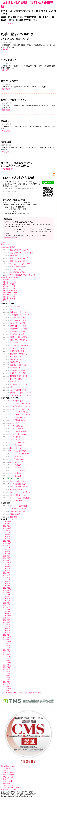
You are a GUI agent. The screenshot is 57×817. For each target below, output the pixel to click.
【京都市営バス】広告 (14, 323)
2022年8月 (7, 571)
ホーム (5, 770)
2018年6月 (7, 675)
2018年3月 (7, 682)
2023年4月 (7, 554)
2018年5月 (7, 678)
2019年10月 (7, 641)
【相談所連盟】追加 (13, 351)
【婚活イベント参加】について (17, 393)
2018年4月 (7, 680)
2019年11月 (7, 639)
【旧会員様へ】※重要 (14, 373)
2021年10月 (7, 592)
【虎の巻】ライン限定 (14, 326)
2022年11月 (7, 564)
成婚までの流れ (9, 775)
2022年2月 (7, 584)
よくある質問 (8, 781)
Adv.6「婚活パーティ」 (14, 462)
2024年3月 (7, 537)
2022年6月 (7, 575)
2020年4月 (7, 628)
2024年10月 (7, 528)
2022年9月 (7, 569)
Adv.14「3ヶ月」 (12, 440)
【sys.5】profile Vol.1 (13, 489)
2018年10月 (7, 667)
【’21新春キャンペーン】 (15, 317)
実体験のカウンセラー (16, 693)
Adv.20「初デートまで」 (15, 423)
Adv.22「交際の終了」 (14, 417)
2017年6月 (7, 684)
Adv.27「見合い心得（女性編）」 (18, 403)
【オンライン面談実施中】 (16, 506)
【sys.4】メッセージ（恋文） (17, 492)
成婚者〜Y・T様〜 (10, 288)
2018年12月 (7, 663)
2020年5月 (7, 626)
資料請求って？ (12, 255)
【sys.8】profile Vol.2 (13, 481)
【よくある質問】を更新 (15, 390)
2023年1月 (7, 560)
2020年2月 (7, 633)
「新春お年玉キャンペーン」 (17, 315)
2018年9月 (7, 669)
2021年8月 (7, 596)
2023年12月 (7, 541)
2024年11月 (7, 526)
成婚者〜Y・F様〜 (10, 297)
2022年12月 (7, 562)
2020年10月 (7, 616)
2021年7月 (7, 599)
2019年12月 (7, 637)
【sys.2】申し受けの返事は (16, 498)
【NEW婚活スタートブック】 (16, 384)
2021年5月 (7, 603)
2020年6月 (7, 624)
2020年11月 (7, 614)
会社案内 (6, 783)
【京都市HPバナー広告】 (15, 376)
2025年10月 (7, 522)
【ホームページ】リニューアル (17, 395)
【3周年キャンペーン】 (14, 511)
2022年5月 (7, 577)
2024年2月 (7, 539)
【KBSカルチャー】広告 (14, 320)
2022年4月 (7, 579)
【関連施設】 (10, 517)
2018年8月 (7, 671)
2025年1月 (7, 524)
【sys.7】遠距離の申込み (15, 484)
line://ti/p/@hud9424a (11, 238)
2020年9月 (7, 618)
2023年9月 (7, 545)
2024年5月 (7, 534)
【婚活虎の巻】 (12, 514)
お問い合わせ (8, 785)
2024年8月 (7, 532)
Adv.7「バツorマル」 (13, 459)
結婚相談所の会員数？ (14, 272)
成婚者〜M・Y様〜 (10, 280)
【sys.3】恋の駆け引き (14, 495)
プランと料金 (8, 777)
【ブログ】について (13, 356)
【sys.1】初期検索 (12, 500)
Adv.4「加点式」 (12, 467)
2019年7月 (7, 648)
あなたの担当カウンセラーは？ (18, 253)
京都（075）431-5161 (8, 790)
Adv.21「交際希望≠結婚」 (15, 420)
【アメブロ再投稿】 (13, 379)
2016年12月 (7, 688)
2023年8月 (7, 547)
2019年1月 (7, 661)
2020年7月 (7, 622)
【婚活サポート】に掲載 (15, 329)
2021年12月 (7, 588)
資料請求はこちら (7, 169)
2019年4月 (7, 654)
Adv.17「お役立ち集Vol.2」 (16, 431)
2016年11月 (7, 690)
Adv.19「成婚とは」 (13, 426)
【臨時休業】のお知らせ (15, 331)
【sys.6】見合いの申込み (15, 487)
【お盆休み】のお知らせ (15, 365)
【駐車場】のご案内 (13, 359)
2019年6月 (7, 650)
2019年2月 (7, 658)
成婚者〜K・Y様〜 (10, 295)
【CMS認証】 (11, 342)
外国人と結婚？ (12, 306)
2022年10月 (7, 566)
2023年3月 (7, 556)
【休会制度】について (14, 362)
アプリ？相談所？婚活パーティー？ (19, 275)
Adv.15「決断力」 (12, 437)
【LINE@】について (13, 348)
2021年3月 (7, 607)
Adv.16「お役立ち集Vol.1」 (16, 434)
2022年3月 (7, 581)
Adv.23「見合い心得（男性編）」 (18, 414)
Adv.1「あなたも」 (13, 476)
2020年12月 (7, 611)
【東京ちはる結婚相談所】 (16, 337)
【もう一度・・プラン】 (15, 508)
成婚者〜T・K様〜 (10, 290)
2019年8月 (7, 646)
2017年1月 (7, 686)
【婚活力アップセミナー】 (15, 387)
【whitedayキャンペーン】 (15, 312)
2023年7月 (7, 549)
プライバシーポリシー (11, 787)
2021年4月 (7, 605)
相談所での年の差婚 (14, 266)
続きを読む (6, 49)
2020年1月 (7, 635)
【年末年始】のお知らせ (15, 345)
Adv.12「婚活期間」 (13, 445)
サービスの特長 (9, 772)
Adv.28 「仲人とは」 (13, 401)
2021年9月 (7, 594)
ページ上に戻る (6, 768)
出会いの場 (37, 693)
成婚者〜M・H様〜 (10, 282)
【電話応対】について (14, 368)
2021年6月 (7, 601)
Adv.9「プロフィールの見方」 (17, 453)
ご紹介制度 (28, 693)
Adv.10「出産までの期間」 (15, 451)
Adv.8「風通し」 (12, 456)
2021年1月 (7, 609)
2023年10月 (7, 543)
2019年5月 (7, 652)
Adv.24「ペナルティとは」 (16, 412)
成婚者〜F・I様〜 (9, 284)
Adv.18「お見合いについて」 (16, 428)
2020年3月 (7, 631)
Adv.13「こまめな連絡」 (15, 442)
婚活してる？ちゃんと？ (15, 250)
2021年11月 (7, 590)
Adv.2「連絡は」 (12, 473)
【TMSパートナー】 (13, 309)
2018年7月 (7, 673)
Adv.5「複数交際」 (13, 465)
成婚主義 (4, 693)
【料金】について (12, 382)
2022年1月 (7, 586)
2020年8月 (7, 620)
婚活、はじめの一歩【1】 (16, 261)
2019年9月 (7, 643)
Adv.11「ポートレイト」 (14, 448)
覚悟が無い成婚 (12, 269)
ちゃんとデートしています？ (17, 264)
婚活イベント (8, 779)
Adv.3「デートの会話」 (14, 470)
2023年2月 (7, 558)
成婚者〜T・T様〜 (10, 299)
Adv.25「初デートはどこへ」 (16, 409)
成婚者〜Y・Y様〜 (10, 286)
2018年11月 (7, 665)
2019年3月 (7, 656)
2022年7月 (7, 573)
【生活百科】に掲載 (13, 334)
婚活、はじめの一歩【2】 (16, 258)
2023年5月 (7, 552)
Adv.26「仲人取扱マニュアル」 (17, 406)
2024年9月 (7, 530)
